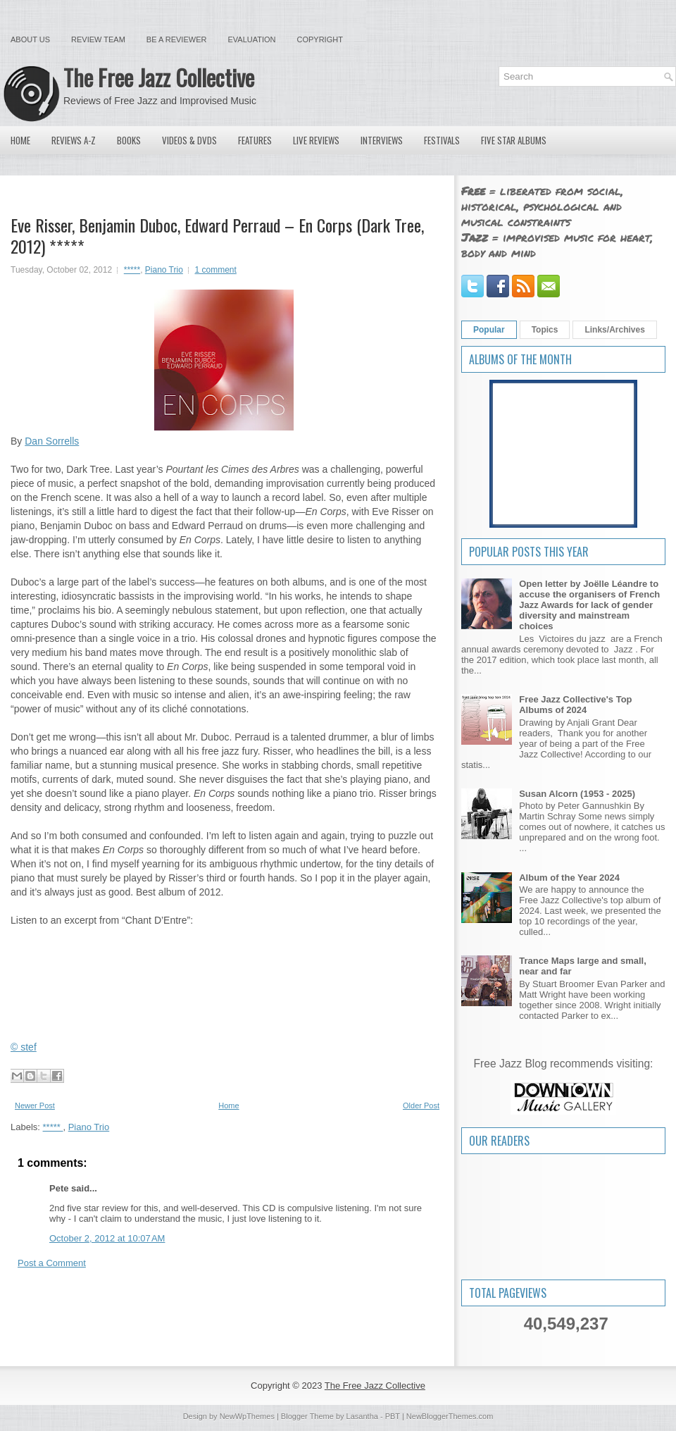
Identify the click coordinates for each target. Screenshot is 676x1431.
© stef (24, 1047)
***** (132, 270)
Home (20, 140)
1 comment (216, 270)
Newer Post (35, 1105)
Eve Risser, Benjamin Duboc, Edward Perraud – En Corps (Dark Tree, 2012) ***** (217, 235)
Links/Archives (614, 330)
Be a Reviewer (176, 39)
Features (255, 140)
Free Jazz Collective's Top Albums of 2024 (575, 704)
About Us (30, 39)
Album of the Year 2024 (569, 877)
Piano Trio (164, 270)
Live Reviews (316, 140)
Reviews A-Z (73, 140)
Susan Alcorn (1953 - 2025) (577, 793)
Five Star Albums (513, 140)
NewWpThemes (247, 1416)
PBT (392, 1416)
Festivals (442, 140)
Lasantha (362, 1416)
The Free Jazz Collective (158, 77)
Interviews (382, 140)
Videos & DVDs (189, 140)
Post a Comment (52, 1263)
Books (129, 140)
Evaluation (251, 39)
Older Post (421, 1105)
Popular (489, 330)
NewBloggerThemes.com (450, 1416)
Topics (545, 330)
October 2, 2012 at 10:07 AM (107, 1238)
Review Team (98, 39)
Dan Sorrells (52, 441)
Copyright (320, 39)
